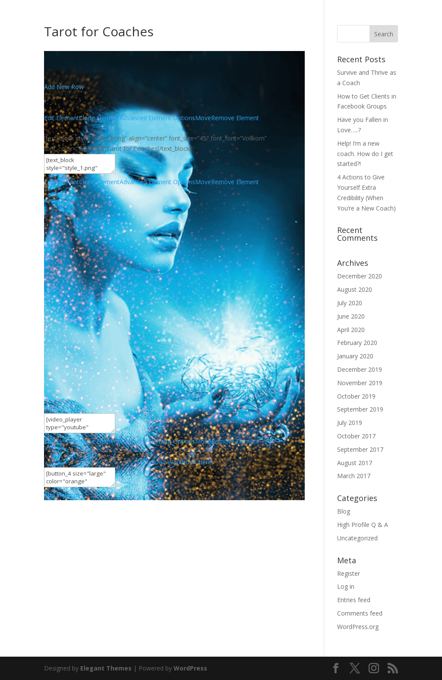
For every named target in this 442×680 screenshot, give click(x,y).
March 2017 (353, 476)
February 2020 (357, 342)
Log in (345, 586)
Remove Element (235, 118)
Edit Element (61, 118)
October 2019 (356, 396)
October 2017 (356, 436)
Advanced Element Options (157, 118)
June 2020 (351, 316)
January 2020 (355, 356)
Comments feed (359, 613)
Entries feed (353, 600)
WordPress (190, 668)
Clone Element (99, 118)
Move (203, 118)
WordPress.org (358, 627)
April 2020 (351, 330)
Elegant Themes (106, 668)
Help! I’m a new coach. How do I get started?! (365, 153)
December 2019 (359, 369)
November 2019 (359, 383)
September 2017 (360, 449)
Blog (343, 511)
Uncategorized (357, 538)
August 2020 (354, 289)
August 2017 (354, 463)
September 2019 (360, 409)
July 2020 (349, 303)
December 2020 (359, 276)
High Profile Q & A (362, 524)
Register (348, 573)
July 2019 (349, 422)
